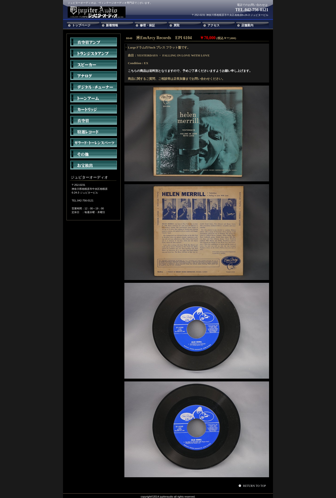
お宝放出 (93, 165)
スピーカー (93, 64)
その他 (93, 153)
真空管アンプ (93, 42)
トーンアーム (93, 97)
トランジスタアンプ (93, 53)
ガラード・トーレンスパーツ (93, 142)
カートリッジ (93, 109)
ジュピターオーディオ (102, 12)
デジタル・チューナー (93, 86)
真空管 (93, 120)
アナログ (93, 75)
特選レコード (93, 131)
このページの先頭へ (253, 485)
